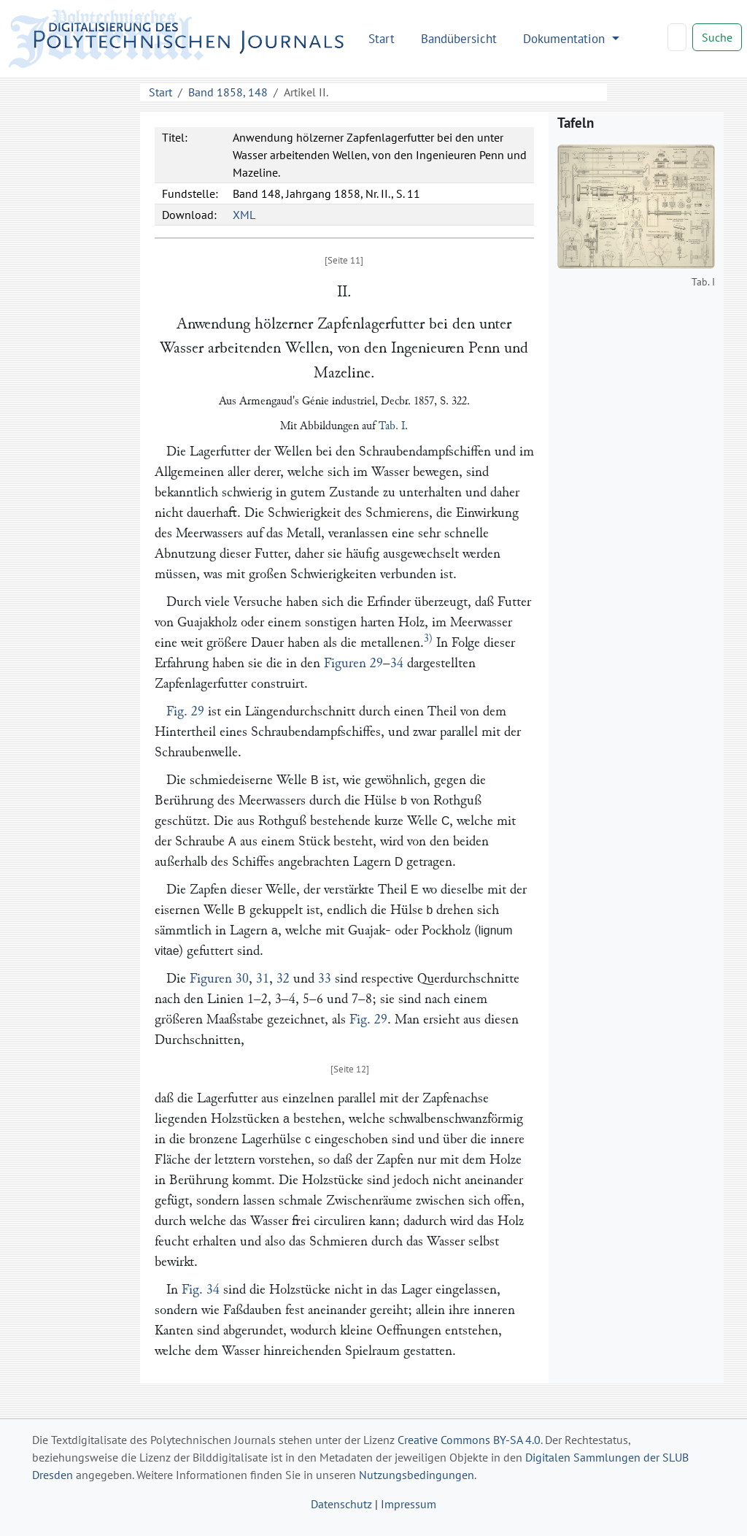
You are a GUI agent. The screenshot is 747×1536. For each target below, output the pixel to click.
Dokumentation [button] (565, 38)
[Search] (676, 37)
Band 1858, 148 (228, 92)
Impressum (408, 1504)
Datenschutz (341, 1504)
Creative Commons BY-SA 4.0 (469, 1439)
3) (428, 638)
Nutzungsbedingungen (416, 1474)
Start (381, 38)
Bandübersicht (459, 38)
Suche (717, 37)
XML (244, 214)
